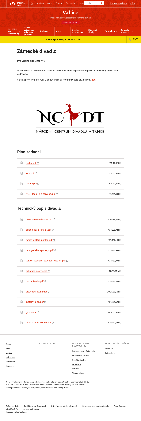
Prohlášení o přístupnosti (35, 406)
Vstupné (75, 368)
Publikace (10, 357)
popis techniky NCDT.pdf (40, 322)
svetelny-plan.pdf (36, 301)
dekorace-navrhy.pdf (38, 270)
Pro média (70, 3)
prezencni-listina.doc (38, 291)
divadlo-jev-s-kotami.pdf (40, 229)
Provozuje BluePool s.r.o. (16, 412)
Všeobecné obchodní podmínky (96, 406)
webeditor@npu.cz (31, 409)
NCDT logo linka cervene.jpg (42, 193)
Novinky (40, 3)
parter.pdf (32, 163)
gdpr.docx (32, 312)
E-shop (59, 3)
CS (132, 3)
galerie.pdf (32, 183)
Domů (8, 344)
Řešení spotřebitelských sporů (64, 406)
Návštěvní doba (79, 360)
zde (93, 79)
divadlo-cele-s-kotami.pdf (40, 219)
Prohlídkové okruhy (80, 355)
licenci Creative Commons (68, 381)
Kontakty (10, 366)
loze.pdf (31, 173)
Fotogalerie (110, 353)
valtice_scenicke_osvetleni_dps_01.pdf (47, 260)
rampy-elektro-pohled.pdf (40, 239)
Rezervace (76, 364)
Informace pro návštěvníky (83, 351)
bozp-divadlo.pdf (36, 281)
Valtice (70, 12)
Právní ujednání (13, 406)
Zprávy (9, 352)
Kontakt (83, 3)
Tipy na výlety (78, 373)
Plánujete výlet (118, 3)
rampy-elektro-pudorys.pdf (41, 250)
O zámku (109, 348)
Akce (49, 3)
